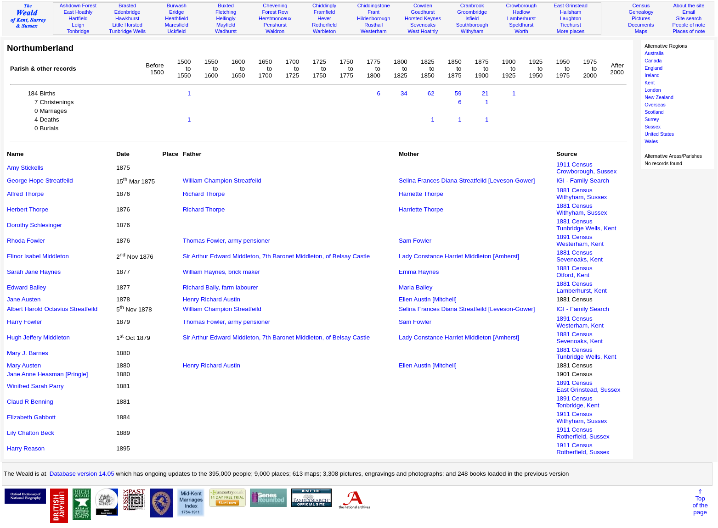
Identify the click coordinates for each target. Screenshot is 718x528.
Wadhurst (226, 31)
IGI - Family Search (582, 180)
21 (485, 93)
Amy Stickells (25, 167)
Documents (641, 25)
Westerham (374, 31)
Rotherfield (324, 25)
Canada (653, 60)
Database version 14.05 (82, 473)
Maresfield (176, 25)
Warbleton (324, 31)
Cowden (422, 5)
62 (431, 93)
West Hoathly (423, 31)
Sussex (653, 126)
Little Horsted (127, 25)
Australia (654, 53)
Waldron (275, 31)
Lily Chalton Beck (30, 432)
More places (571, 31)
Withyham (472, 31)
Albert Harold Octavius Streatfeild (52, 309)
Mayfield (225, 25)
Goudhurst (423, 12)
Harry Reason (26, 448)
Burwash (177, 5)
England (653, 68)
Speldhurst (521, 25)
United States (659, 134)
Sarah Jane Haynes (34, 271)
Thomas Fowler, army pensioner (226, 240)
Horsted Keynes (423, 18)
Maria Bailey (415, 287)
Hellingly (226, 18)
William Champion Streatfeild (222, 180)
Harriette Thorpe (421, 193)
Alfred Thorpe (25, 193)
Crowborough (521, 5)
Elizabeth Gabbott (31, 417)
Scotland (654, 112)
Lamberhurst (521, 18)
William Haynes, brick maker (221, 271)
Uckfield (177, 31)
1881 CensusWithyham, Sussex (581, 193)
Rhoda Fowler (26, 240)
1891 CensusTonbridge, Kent (577, 402)
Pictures (641, 18)
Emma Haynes (419, 271)
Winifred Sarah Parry (35, 386)
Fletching (225, 12)
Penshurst (275, 25)
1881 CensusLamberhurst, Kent (581, 287)
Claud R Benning (30, 401)
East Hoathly (77, 12)
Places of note (689, 31)
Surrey (652, 119)
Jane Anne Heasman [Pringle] (47, 374)
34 (404, 93)
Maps (641, 31)
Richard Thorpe (204, 193)
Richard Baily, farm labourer (220, 287)
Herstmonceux (275, 18)
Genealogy (641, 12)
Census (641, 5)
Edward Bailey (26, 287)
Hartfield (77, 18)
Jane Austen (23, 299)
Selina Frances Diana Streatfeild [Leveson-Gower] (467, 180)
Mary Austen (24, 365)
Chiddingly (324, 5)
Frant (373, 12)
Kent (650, 82)
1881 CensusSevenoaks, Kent (579, 256)
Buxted (226, 5)
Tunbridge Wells (127, 31)
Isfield (472, 18)
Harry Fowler (24, 321)
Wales (651, 141)
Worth (521, 31)
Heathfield (176, 18)
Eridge (176, 12)
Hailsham (570, 12)
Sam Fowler (415, 240)
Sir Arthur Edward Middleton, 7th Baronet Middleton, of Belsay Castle (276, 256)
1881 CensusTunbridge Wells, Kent (586, 225)
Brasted (127, 5)
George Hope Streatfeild (40, 180)
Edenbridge (127, 12)
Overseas (655, 104)
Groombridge (472, 12)
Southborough (472, 25)
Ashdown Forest (78, 5)
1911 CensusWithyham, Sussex (581, 417)
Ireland (652, 75)
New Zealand (659, 97)
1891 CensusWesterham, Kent (580, 240)
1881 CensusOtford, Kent (574, 271)
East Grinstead (570, 5)
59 (458, 93)
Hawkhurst (127, 18)
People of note (689, 25)
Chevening (275, 5)
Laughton (570, 18)
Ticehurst (570, 25)
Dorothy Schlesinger (34, 225)
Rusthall (373, 25)
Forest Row (275, 12)
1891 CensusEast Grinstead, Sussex (588, 386)
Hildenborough (373, 18)
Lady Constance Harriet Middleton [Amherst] (459, 256)
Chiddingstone (373, 5)
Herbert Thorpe (27, 209)
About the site (688, 5)
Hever (324, 18)
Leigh (78, 25)
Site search (689, 18)
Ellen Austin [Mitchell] (428, 299)
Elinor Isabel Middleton (38, 256)
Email (688, 12)
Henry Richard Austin (211, 299)
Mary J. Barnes (27, 353)
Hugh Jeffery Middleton (38, 337)
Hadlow (521, 12)
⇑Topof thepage (700, 502)
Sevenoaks (422, 25)
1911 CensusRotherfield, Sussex (583, 433)
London (653, 90)
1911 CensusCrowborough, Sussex (586, 168)
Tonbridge (78, 31)
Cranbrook (472, 5)
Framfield (324, 12)
